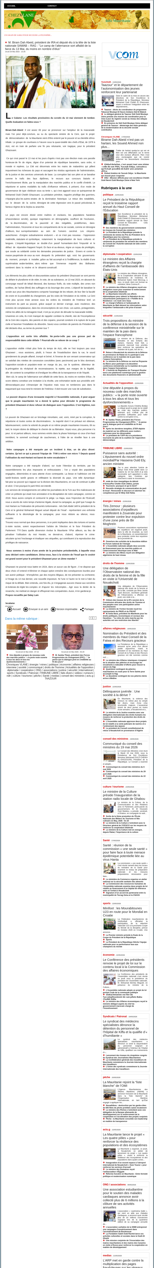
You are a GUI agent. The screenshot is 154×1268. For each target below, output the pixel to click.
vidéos (78, 673)
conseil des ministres (72, 675)
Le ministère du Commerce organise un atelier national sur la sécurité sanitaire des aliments (125, 880)
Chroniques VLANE (17, 664)
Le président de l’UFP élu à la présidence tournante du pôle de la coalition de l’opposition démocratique (124, 437)
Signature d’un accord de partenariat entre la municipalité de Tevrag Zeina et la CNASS (124, 894)
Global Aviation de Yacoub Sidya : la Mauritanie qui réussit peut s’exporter (123, 174)
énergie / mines (38, 664)
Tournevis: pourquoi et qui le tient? (121, 486)
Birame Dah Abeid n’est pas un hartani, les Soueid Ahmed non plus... (122, 143)
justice (62, 670)
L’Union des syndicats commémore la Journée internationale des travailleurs (125, 1067)
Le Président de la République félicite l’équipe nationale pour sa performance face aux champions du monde (125, 944)
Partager (87, 609)
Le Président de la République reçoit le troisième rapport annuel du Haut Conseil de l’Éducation (124, 205)
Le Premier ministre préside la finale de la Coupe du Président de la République (123, 936)
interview (11, 667)
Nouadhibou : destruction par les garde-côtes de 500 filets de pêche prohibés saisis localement (125, 1106)
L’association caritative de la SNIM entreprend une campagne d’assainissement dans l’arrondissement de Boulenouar (125, 1229)
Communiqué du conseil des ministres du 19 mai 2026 (122, 745)
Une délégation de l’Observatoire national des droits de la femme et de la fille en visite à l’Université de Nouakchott (124, 575)
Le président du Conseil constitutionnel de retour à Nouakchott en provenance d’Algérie (123, 729)
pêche (37, 675)
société (22, 667)
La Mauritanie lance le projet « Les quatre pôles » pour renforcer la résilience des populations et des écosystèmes (125, 1140)
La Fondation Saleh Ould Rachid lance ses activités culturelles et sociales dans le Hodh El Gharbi (124, 1236)
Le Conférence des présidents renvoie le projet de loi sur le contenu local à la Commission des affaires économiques (124, 965)
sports (10, 673)
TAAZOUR (50, 678)
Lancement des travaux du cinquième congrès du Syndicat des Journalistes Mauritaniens (125, 1056)
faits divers (67, 673)
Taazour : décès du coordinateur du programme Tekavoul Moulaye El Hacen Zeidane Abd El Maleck (124, 111)
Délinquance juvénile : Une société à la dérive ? (121, 693)
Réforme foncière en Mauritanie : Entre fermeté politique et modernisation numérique (125, 1175)
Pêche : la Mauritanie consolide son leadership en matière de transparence (125, 1120)
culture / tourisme (22, 675)
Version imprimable (64, 609)
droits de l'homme (54, 667)
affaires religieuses (83, 664)
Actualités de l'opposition (79, 667)
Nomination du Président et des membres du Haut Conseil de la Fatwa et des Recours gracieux (125, 637)
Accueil (11, 6)
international (86, 670)
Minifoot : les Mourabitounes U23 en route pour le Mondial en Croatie (125, 912)
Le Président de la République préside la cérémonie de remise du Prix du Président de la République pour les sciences (124, 234)
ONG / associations (46, 670)
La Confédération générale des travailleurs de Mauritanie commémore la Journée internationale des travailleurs (125, 1062)
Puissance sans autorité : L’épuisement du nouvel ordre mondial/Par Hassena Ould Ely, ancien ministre (124, 458)
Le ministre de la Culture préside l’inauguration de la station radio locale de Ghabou (124, 795)
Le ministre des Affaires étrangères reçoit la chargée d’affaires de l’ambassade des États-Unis (123, 264)
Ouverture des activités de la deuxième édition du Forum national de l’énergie (125, 542)
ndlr (9, 675)
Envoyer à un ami (35, 609)
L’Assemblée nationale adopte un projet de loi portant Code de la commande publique (125, 991)
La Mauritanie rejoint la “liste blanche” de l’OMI (122, 1083)
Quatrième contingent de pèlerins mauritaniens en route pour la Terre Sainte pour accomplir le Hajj (124, 671)
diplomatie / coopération (20, 670)
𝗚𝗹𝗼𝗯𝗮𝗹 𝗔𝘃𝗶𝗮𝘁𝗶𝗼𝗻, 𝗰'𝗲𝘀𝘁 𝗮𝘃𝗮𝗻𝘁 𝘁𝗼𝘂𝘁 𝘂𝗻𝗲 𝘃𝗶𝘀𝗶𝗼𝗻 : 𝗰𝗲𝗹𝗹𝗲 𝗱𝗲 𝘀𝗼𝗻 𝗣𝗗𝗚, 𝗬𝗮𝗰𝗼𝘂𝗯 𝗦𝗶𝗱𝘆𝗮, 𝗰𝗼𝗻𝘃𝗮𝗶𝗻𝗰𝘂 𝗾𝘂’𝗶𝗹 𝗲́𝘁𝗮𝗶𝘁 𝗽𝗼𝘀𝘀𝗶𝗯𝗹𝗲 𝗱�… (125, 167)
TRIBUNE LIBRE (49, 673)
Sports (109, 940)
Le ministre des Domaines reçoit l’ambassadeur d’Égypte (119, 1170)
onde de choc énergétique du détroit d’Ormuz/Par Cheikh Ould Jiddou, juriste (121, 482)
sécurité (72, 670)
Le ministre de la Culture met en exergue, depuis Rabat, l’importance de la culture (122, 831)
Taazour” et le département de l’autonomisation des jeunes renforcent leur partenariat (122, 88)
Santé (46, 675)
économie (65, 664)
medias (55, 675)
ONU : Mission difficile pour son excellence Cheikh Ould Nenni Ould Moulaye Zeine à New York (125, 179)
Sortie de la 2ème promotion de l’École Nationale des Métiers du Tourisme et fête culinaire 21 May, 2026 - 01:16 (121, 818)
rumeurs (88, 673)
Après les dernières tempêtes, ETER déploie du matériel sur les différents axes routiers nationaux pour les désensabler (124, 431)
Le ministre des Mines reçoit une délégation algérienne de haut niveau (124, 554)
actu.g (89, 675)
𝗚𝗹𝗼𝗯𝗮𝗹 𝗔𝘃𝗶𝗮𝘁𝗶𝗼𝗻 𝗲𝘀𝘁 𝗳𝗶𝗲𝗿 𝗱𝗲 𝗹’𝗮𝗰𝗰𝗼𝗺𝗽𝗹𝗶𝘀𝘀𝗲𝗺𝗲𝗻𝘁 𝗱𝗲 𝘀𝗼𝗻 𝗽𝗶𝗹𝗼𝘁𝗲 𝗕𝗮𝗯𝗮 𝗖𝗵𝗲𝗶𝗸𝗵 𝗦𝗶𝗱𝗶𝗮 (122, 997)
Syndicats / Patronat (27, 673)
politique (53, 664)
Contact (52, 6)
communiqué (35, 667)
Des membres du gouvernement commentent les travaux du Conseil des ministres (124, 229)
